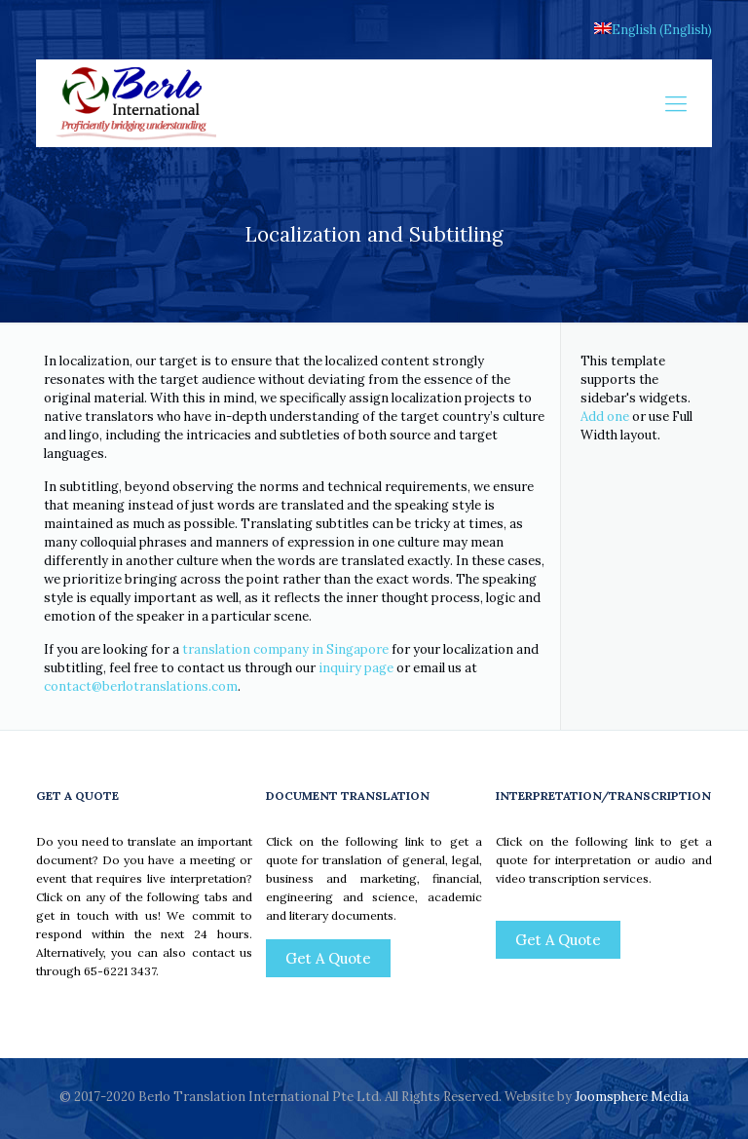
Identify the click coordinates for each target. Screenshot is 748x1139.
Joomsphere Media (632, 1096)
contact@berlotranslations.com (141, 686)
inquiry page (355, 668)
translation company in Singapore (285, 649)
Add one (604, 416)
